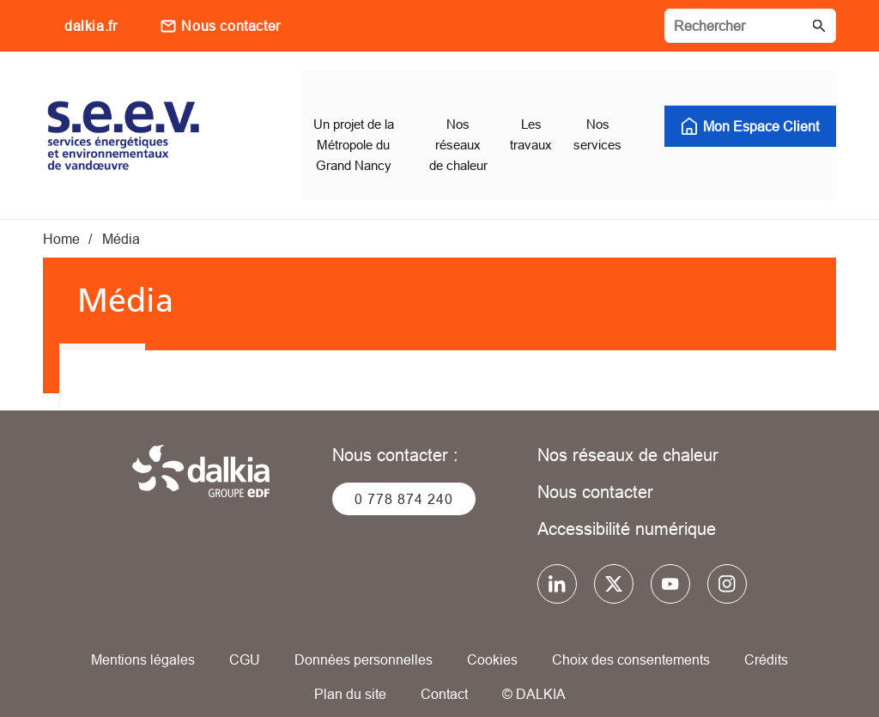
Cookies (492, 639)
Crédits (766, 639)
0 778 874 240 (404, 479)
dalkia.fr (90, 25)
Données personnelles (363, 639)
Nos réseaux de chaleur (627, 435)
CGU (244, 639)
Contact (444, 674)
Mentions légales (143, 639)
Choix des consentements (631, 639)
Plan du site (350, 674)
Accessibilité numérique (626, 509)
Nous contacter (230, 25)
